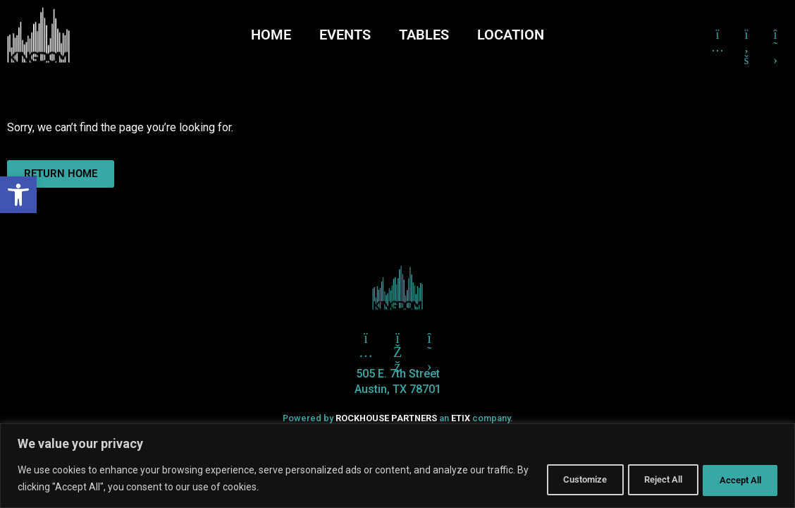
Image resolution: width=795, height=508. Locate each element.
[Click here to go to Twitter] (366, 338)
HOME (271, 34)
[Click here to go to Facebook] (746, 34)
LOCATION (510, 34)
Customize (552, 479)
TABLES (424, 34)
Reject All (643, 479)
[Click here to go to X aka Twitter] (429, 338)
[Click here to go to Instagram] (717, 34)
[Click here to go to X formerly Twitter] (775, 34)
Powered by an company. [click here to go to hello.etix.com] (397, 418)
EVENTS (345, 34)
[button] (18, 194)
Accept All (734, 479)
